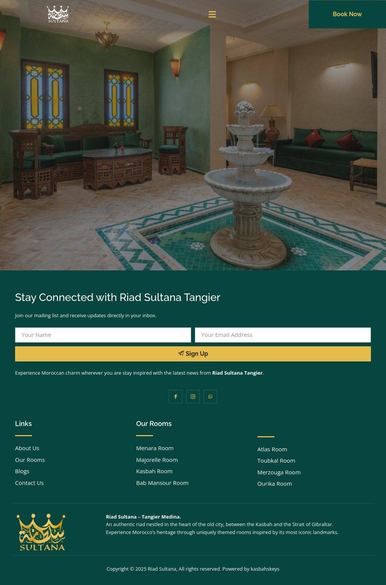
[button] (212, 14)
